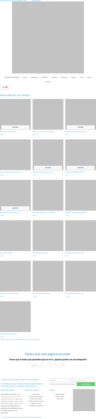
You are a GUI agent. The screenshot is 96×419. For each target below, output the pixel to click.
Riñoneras (64, 77)
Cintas (82, 77)
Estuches (54, 77)
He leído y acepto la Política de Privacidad (62, 384)
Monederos (34, 77)
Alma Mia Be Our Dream (15, 95)
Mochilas (45, 77)
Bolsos (25, 77)
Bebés (89, 77)
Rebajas (48, 82)
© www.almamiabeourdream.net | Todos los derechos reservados (21, 417)
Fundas (73, 77)
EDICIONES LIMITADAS (12, 77)
